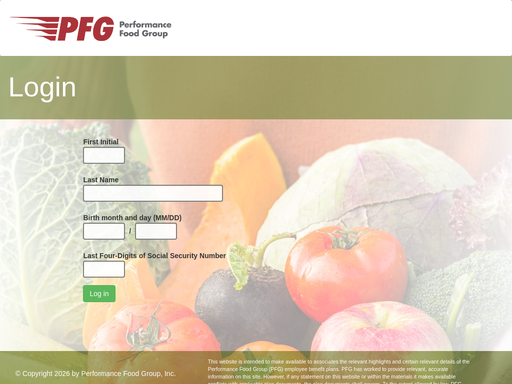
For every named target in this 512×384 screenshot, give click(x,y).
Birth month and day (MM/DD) (132, 218)
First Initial (100, 142)
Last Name (100, 180)
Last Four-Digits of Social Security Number (154, 256)
